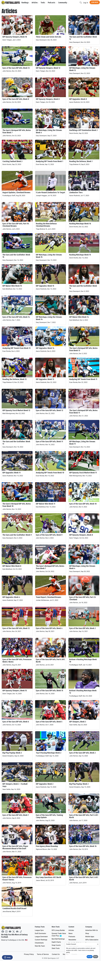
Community (63, 2)
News (70, 933)
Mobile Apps (89, 937)
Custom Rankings (41, 940)
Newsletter (72, 940)
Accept (89, 956)
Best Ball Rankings (58, 939)
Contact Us (56, 954)
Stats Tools (56, 948)
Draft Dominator (40, 933)
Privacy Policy (29, 954)
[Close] (98, 944)
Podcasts (52, 2)
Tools (43, 2)
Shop (87, 933)
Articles (35, 2)
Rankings (26, 2)
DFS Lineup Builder (58, 930)
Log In (85, 2)
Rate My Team (40, 946)
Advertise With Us (91, 930)
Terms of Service (43, 954)
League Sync (39, 930)
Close (95, 956)
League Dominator (41, 937)
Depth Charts (56, 942)
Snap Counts (56, 945)
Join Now (94, 2)
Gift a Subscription (91, 940)
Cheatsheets (39, 943)
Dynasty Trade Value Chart (59, 935)
